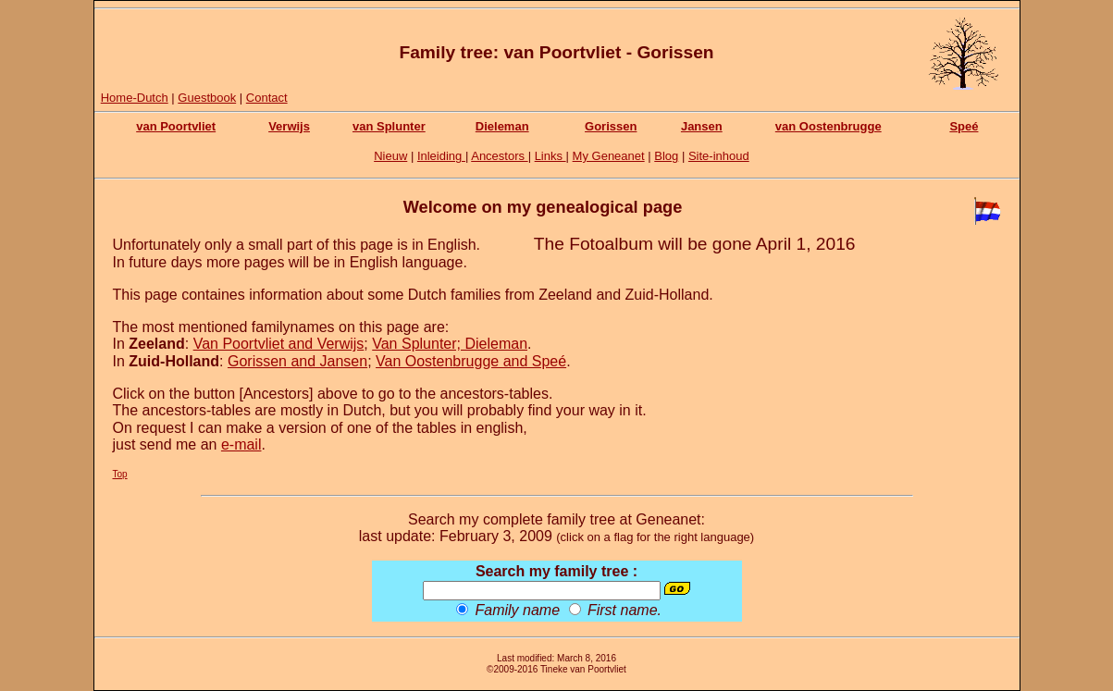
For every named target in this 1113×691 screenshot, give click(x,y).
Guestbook (207, 98)
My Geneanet (609, 156)
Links (550, 156)
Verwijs (289, 126)
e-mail (241, 444)
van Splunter (389, 126)
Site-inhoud (718, 156)
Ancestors (499, 156)
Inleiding (441, 156)
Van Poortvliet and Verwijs (279, 344)
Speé (963, 126)
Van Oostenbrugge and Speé (471, 361)
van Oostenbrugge (828, 126)
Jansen (702, 126)
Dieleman (502, 126)
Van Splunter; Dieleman (449, 344)
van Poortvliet (176, 126)
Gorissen (611, 126)
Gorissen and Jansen (297, 361)
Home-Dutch (134, 98)
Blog (666, 156)
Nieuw (390, 156)
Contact (267, 98)
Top (120, 474)
